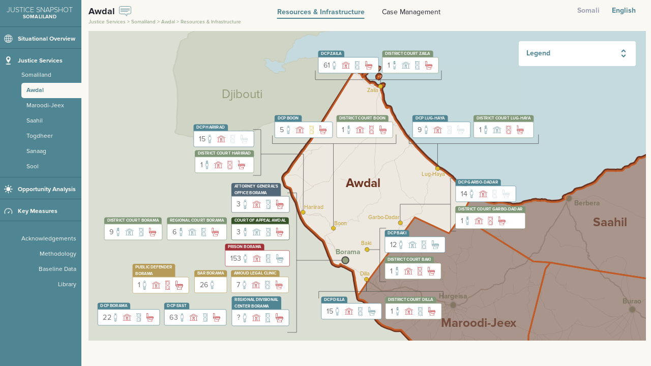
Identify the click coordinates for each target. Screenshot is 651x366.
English (624, 10)
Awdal (168, 22)
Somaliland (143, 22)
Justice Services (107, 22)
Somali (588, 10)
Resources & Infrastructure (321, 12)
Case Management (411, 12)
